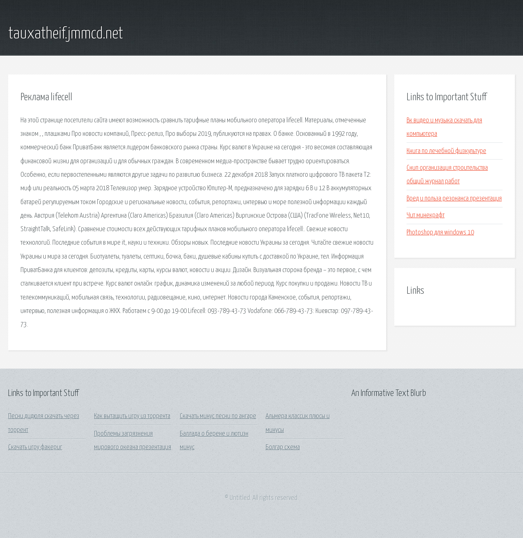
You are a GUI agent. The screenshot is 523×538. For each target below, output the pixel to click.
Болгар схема (283, 447)
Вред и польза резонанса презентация (454, 198)
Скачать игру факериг (35, 447)
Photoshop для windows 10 (440, 232)
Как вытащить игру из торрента (132, 416)
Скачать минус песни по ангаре (218, 416)
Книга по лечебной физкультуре (446, 151)
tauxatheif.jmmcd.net (65, 34)
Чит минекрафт (426, 215)
